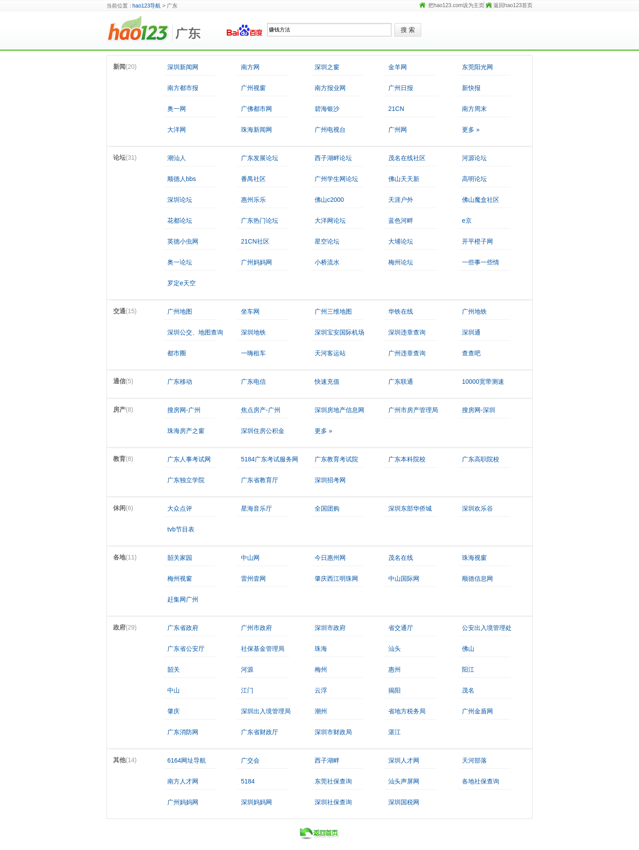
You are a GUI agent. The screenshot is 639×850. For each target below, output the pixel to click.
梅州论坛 (400, 262)
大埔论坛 (400, 241)
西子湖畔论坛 (333, 157)
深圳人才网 (403, 760)
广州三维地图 (333, 311)
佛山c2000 (329, 199)
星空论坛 (327, 241)
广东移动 (179, 381)
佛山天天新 (403, 178)
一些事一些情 (480, 262)
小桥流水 (327, 262)
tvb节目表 (180, 529)
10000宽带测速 (483, 381)
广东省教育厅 (259, 480)
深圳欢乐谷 (477, 508)
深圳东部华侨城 (410, 508)
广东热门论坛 (259, 220)
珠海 (321, 648)
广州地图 (179, 311)
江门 (247, 690)
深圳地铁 (253, 332)
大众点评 (179, 508)
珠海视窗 (474, 557)
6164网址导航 (186, 760)
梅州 (321, 669)
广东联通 (400, 381)
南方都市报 (182, 87)
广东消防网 (182, 732)
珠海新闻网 (256, 129)
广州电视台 (330, 129)
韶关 (173, 669)
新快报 (471, 87)
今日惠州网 (330, 557)
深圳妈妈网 (256, 802)
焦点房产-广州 (260, 409)
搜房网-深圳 (478, 409)
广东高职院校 (480, 459)
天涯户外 (400, 199)
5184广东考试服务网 (269, 459)
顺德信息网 (477, 578)
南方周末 (474, 108)
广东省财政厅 (259, 732)
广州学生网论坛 (336, 178)
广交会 (250, 760)
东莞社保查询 (333, 781)
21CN (396, 108)
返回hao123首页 (512, 5)
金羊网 (397, 67)
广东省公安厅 (186, 648)
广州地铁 (474, 311)
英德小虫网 (182, 241)
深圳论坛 (179, 199)
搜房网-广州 (184, 409)
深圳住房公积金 (262, 430)
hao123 (139, 30)
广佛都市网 (256, 108)
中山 (173, 690)
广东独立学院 (186, 480)
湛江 (394, 732)
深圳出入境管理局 (266, 711)
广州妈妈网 (256, 262)
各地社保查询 (480, 781)
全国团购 (327, 508)
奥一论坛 (179, 262)
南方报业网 (330, 87)
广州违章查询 (407, 353)
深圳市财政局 (333, 732)
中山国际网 (403, 578)
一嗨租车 (253, 353)
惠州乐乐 (253, 199)
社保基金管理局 (262, 648)
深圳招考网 (330, 480)
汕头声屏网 (403, 781)
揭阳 (394, 690)
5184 (248, 781)
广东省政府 (182, 627)
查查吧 (471, 353)
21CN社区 (255, 241)
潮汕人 (176, 157)
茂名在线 (400, 557)
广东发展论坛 (259, 157)
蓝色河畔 (400, 220)
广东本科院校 (407, 459)
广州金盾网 (477, 711)
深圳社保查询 (333, 802)
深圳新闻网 (182, 67)
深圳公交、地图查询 (195, 332)
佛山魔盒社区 (480, 199)
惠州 (394, 669)
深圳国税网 (403, 802)
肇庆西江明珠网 (336, 578)
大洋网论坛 (330, 220)
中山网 (250, 557)
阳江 (468, 669)
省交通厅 (400, 627)
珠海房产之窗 (186, 430)
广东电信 (253, 381)
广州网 (397, 129)
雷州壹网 (253, 578)
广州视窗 (253, 87)
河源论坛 (474, 157)
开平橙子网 (477, 241)
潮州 (321, 711)
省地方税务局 (407, 711)
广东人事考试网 (189, 459)
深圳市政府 (330, 627)
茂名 (468, 690)
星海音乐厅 (256, 508)
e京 (467, 220)
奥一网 (176, 108)
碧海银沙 (327, 108)
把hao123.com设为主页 (456, 5)
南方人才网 (182, 781)
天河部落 (474, 760)
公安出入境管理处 (487, 627)
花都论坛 (179, 220)
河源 (247, 669)
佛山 (468, 648)
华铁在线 (400, 311)
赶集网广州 (182, 599)
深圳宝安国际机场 (339, 332)
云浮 (321, 690)
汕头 (394, 648)
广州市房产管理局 (413, 409)
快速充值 (327, 381)
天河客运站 (330, 353)
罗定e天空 (181, 283)
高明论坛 (474, 178)
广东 (195, 30)
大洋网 (176, 129)
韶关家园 (179, 557)
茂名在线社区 (407, 157)
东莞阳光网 (477, 67)
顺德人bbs (181, 178)
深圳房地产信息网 (339, 409)
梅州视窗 (179, 578)
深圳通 (471, 332)
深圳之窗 (327, 67)
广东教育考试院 (336, 459)
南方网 (250, 67)
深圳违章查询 (407, 332)
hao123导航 (146, 6)
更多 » (471, 129)
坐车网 (250, 311)
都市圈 (176, 353)
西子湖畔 (327, 760)
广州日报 (400, 87)
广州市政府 (256, 627)
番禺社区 (253, 178)
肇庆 (173, 711)
